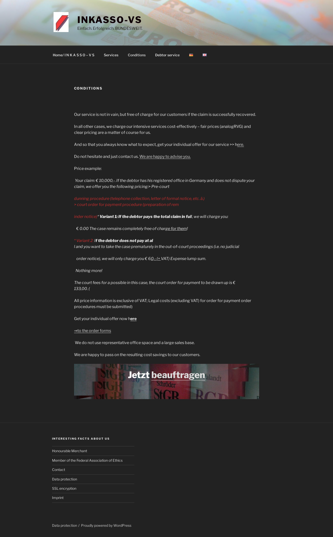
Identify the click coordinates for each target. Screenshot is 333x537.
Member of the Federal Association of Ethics (87, 460)
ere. (240, 144)
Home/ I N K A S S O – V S (73, 55)
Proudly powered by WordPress (106, 525)
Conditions (137, 55)
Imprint (58, 497)
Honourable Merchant (69, 451)
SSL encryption (64, 488)
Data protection (64, 479)
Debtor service (167, 55)
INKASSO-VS (109, 19)
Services (111, 55)
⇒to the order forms (92, 330)
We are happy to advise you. (165, 156)
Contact (58, 469)
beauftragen (178, 374)
